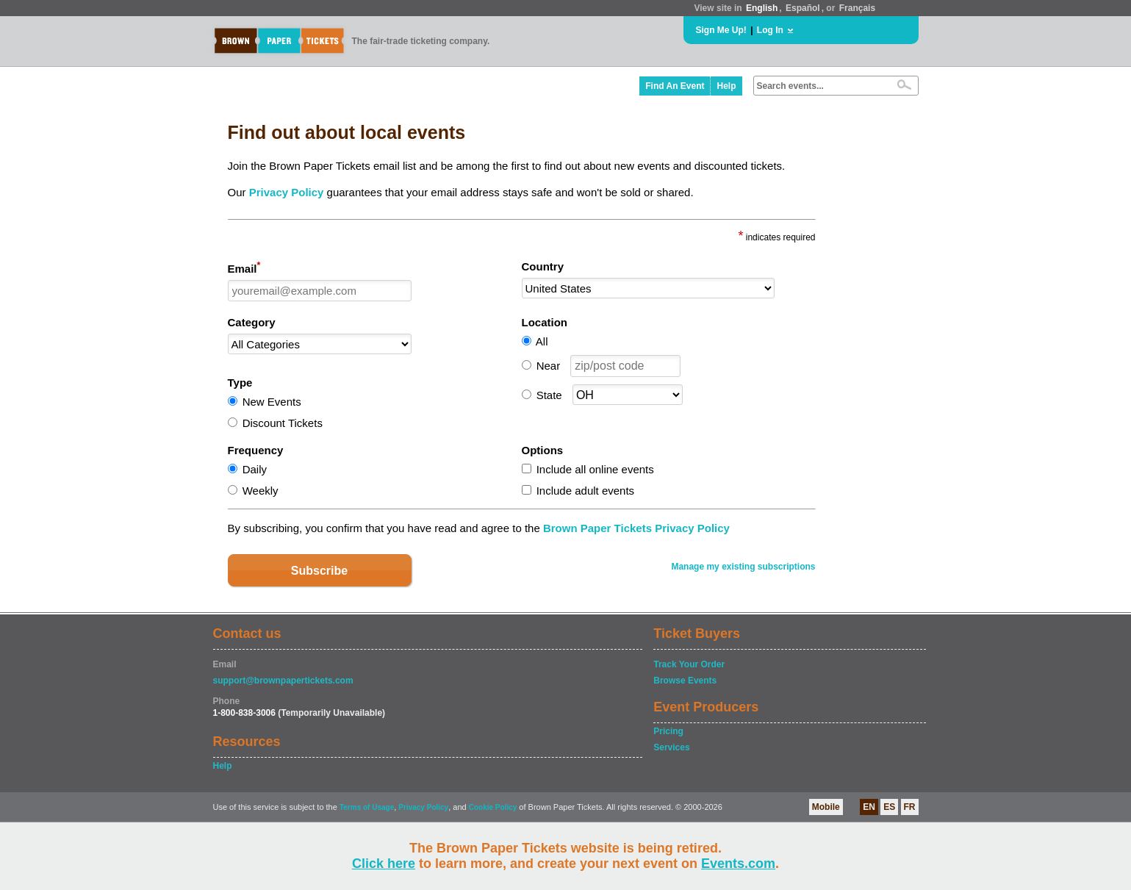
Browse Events (685, 680)
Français (857, 8)
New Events (272, 401)
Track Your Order (689, 664)
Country (543, 266)
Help (726, 86)
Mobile (826, 807)
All (542, 341)
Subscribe (319, 570)
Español (803, 8)
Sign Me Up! (721, 30)
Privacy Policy (286, 192)
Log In (770, 30)
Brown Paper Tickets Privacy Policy (636, 528)
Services (671, 747)
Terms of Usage (367, 807)
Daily (255, 469)
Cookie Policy (493, 807)
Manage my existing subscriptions (743, 566)
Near (548, 365)
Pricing (668, 731)
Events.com (738, 863)
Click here (383, 863)
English (762, 8)
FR (910, 807)
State (549, 395)
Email (244, 267)
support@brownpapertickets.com (283, 680)
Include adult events (585, 490)
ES (889, 807)
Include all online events (595, 469)
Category (252, 322)
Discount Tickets (283, 423)
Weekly (261, 490)
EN (869, 807)
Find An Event (674, 86)
